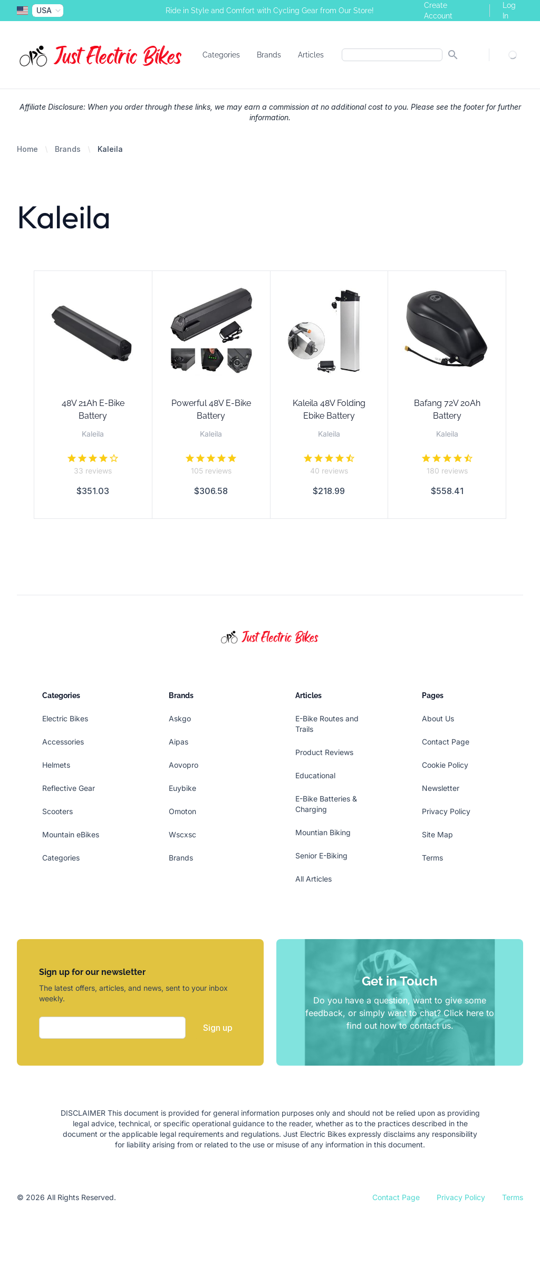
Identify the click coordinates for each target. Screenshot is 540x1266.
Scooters (57, 811)
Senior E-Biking (321, 855)
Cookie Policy (445, 764)
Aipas (178, 741)
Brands (269, 55)
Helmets (56, 764)
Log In (509, 10)
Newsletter (440, 788)
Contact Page (445, 741)
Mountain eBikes (70, 834)
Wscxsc (182, 834)
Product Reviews (324, 752)
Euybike (182, 788)
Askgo (180, 718)
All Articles (313, 878)
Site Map (437, 834)
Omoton (182, 811)
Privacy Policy (446, 811)
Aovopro (183, 764)
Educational (315, 775)
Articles (311, 55)
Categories (221, 55)
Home (27, 148)
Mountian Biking (323, 832)
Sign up (218, 1027)
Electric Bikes (65, 718)
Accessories (63, 741)
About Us (438, 718)
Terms (432, 857)
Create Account (438, 10)
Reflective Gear (68, 788)
